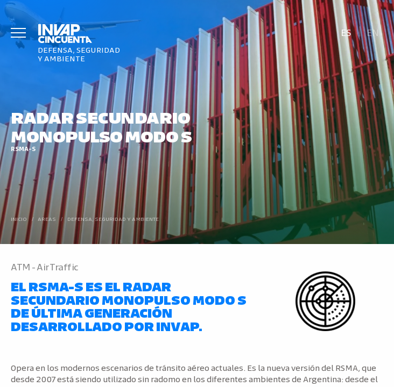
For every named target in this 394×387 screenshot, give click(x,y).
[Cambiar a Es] (346, 31)
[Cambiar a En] (373, 31)
